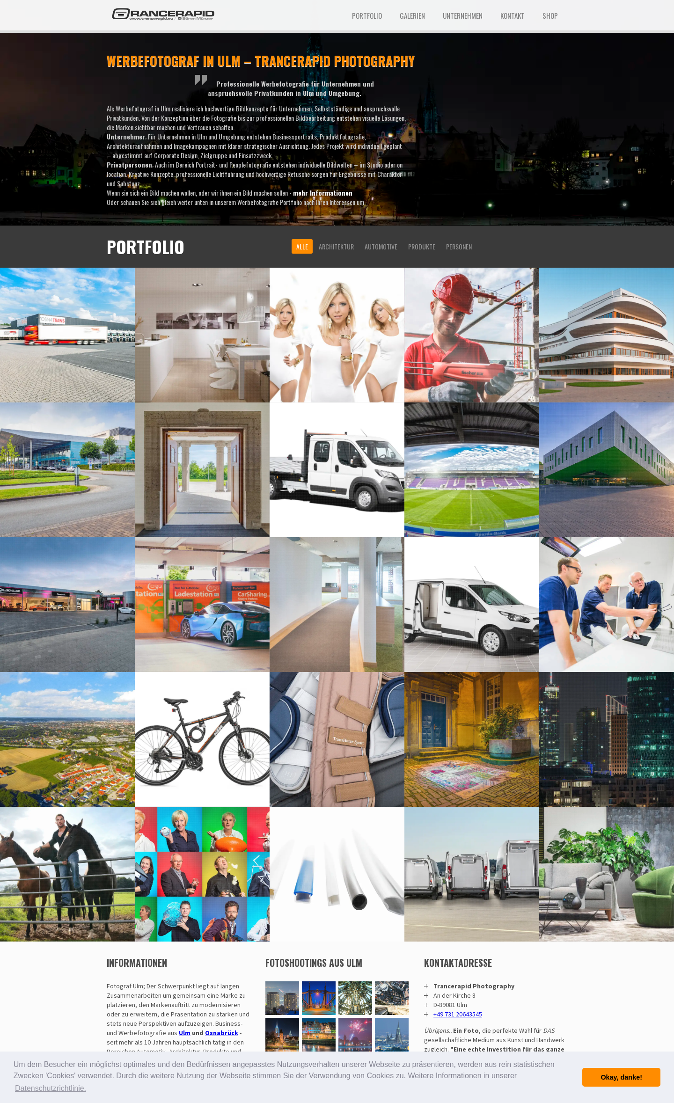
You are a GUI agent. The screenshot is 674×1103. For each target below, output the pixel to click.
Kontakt (512, 15)
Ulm (184, 1033)
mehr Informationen (322, 192)
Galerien (412, 15)
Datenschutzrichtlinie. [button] (50, 1088)
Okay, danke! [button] (621, 1077)
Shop (550, 15)
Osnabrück (221, 1033)
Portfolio (367, 15)
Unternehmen (463, 15)
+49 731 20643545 (457, 1014)
